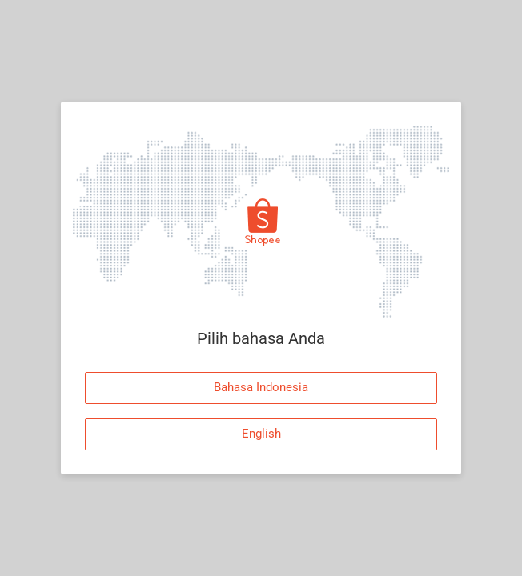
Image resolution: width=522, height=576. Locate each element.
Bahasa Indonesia (261, 387)
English (261, 433)
